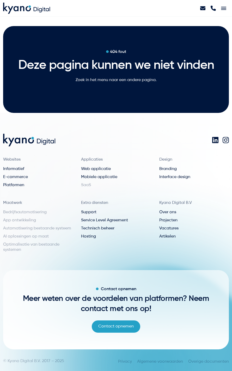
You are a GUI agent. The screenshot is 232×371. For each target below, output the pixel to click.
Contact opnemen (116, 326)
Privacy (125, 362)
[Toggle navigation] (223, 8)
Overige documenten (208, 362)
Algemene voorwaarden (160, 362)
